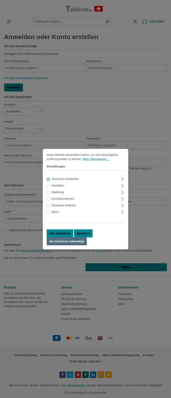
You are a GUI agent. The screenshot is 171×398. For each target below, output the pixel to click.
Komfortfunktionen (63, 204)
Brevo (55, 217)
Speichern (83, 239)
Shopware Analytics (64, 210)
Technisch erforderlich (65, 184)
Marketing (58, 197)
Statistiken (58, 191)
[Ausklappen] (122, 184)
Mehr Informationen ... (96, 164)
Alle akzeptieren (60, 239)
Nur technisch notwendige (66, 247)
